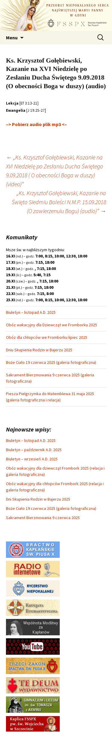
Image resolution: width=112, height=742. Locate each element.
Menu (12, 38)
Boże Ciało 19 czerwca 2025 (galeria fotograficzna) (51, 362)
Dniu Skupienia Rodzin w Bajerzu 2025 (39, 350)
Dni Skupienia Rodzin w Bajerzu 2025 (38, 499)
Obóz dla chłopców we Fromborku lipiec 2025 (46, 337)
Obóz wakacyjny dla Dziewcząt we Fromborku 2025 (51, 324)
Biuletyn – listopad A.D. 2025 (31, 312)
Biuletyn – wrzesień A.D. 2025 (32, 459)
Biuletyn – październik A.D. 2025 (34, 449)
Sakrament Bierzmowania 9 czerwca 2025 (43, 517)
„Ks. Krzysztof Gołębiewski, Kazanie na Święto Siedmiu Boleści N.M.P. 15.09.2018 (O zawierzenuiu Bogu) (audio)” (59, 202)
